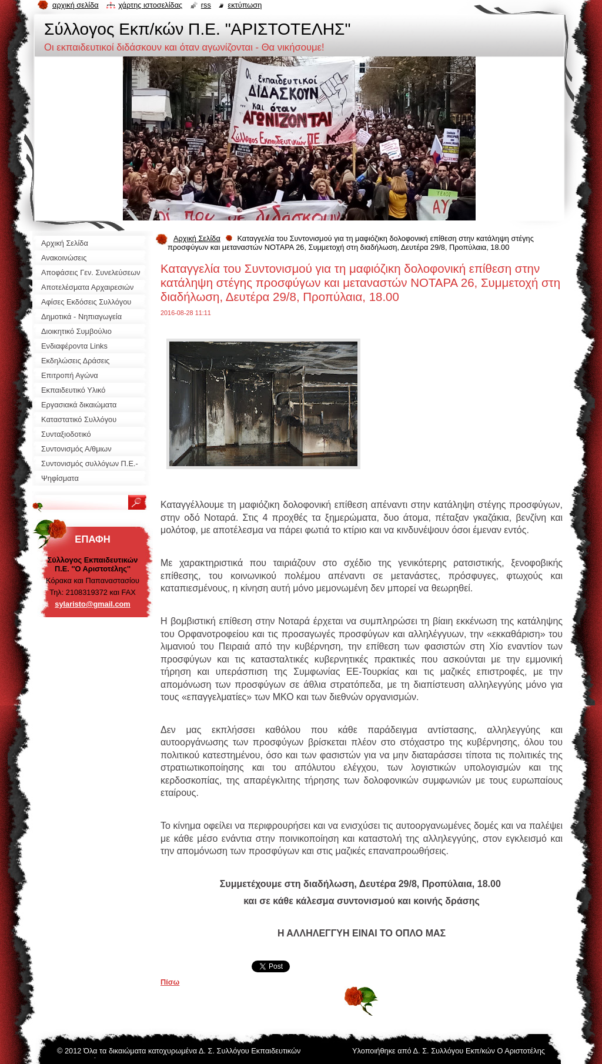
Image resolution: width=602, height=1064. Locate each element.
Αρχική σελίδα (75, 5)
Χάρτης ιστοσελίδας (150, 5)
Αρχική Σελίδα (196, 238)
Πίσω (169, 982)
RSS (206, 5)
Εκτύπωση (245, 5)
